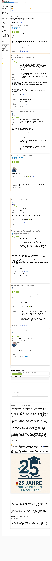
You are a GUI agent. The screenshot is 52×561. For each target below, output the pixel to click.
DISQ (43, 445)
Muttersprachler (5, 50)
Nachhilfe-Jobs (4, 31)
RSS (2, 64)
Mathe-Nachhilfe (28, 437)
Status (3, 62)
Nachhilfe (6, 1)
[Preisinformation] (34, 42)
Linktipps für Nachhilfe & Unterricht (4, 48)
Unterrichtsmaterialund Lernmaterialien (5, 36)
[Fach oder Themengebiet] (17, 6)
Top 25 (27, 2)
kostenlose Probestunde (33, 2)
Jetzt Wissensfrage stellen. (24, 101)
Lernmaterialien (4, 46)
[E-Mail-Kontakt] (21, 44)
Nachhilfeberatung (5, 34)
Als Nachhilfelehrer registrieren (5, 8)
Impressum (4, 38)
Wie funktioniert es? (5, 18)
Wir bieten (4, 19)
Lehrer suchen (22, 2)
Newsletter (4, 30)
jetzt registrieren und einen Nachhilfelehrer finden (26, 525)
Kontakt (3, 23)
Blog (3, 27)
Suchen (16, 2)
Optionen (42, 6)
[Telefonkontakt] (23, 44)
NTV (24, 447)
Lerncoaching (4, 45)
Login (3, 5)
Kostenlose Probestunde (4, 15)
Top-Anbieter (4, 17)
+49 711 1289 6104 (5, 61)
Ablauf (40, 2)
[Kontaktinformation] (25, 44)
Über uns (3, 26)
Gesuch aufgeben (5, 6)
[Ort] (28, 6)
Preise (3, 22)
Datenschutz (4, 40)
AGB (3, 41)
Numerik (36, 416)
